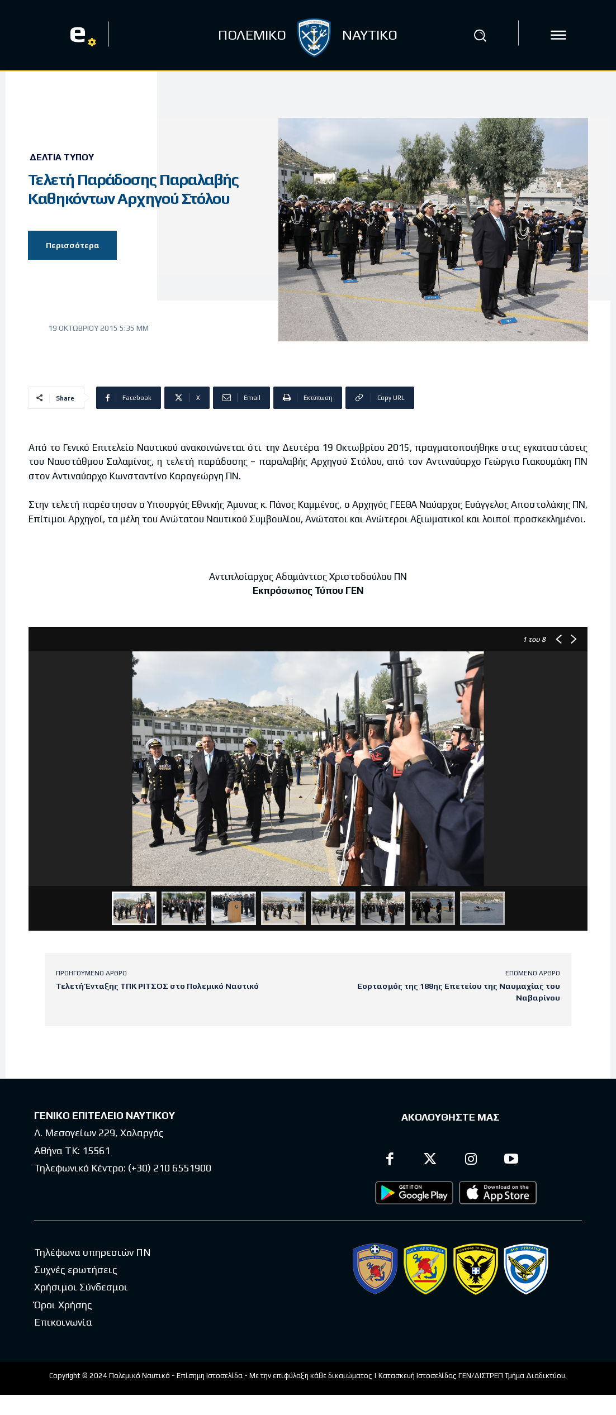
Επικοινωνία (63, 1323)
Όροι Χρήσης (63, 1306)
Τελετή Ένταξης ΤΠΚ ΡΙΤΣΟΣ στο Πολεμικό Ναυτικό (157, 986)
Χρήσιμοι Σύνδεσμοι (81, 1288)
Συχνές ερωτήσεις (75, 1270)
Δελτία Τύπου (62, 157)
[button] (479, 35)
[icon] (558, 35)
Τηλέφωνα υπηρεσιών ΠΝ (92, 1253)
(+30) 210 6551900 (169, 1169)
